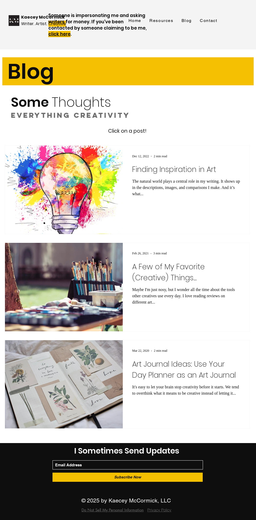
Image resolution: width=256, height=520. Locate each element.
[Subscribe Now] (128, 477)
